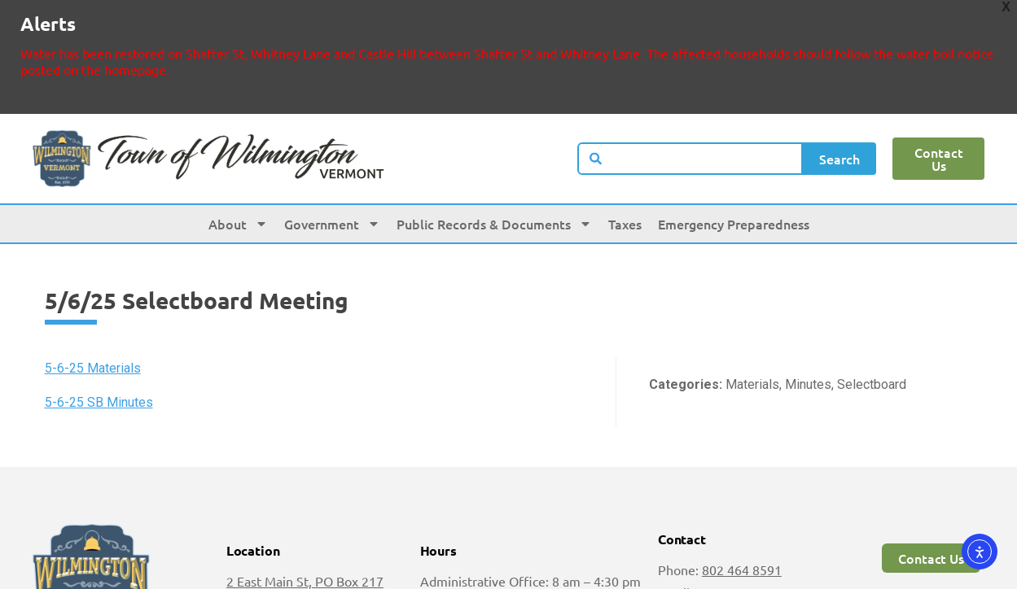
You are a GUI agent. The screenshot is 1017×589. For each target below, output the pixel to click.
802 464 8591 (742, 508)
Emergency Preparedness (733, 162)
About (238, 162)
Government (332, 162)
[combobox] (690, 97)
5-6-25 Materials (93, 306)
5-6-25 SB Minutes (99, 341)
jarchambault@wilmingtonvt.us (748, 553)
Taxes (625, 162)
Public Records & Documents (494, 162)
